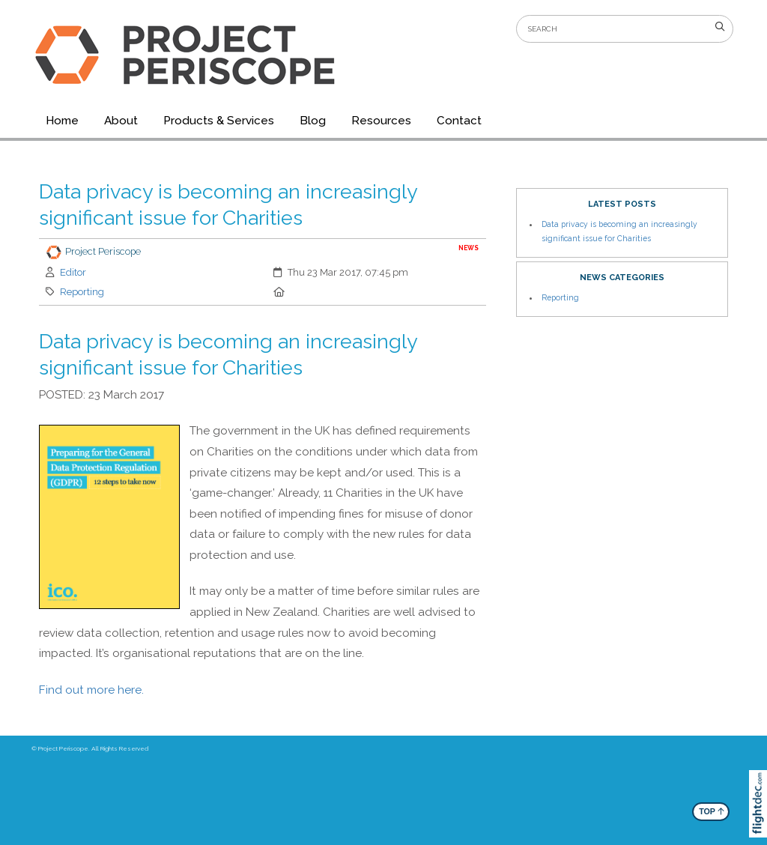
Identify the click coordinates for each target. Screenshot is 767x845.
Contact (459, 120)
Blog (313, 120)
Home (62, 120)
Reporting (82, 291)
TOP (711, 810)
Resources (381, 120)
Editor (73, 272)
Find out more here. (91, 690)
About (121, 120)
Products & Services (218, 120)
